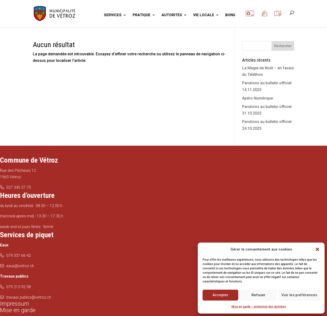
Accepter (220, 295)
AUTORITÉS (172, 15)
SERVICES (113, 15)
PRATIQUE (141, 15)
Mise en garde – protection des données (259, 306)
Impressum (14, 303)
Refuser (259, 295)
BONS (230, 15)
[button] (317, 249)
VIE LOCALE (203, 15)
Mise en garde (17, 310)
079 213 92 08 (18, 287)
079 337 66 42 (18, 255)
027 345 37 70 (18, 187)
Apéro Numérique (257, 98)
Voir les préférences (299, 295)
